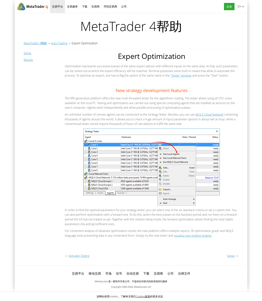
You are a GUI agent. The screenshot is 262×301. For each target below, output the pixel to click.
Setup (27, 53)
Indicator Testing (78, 256)
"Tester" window (180, 75)
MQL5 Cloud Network (209, 114)
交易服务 (72, 6)
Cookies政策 (143, 296)
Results (28, 60)
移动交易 (95, 273)
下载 (84, 6)
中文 (238, 6)
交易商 (95, 6)
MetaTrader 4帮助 (35, 43)
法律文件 (184, 273)
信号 (119, 273)
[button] (228, 6)
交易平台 (57, 6)
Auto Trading (59, 43)
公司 (124, 6)
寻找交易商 (110, 6)
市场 (108, 273)
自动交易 (132, 273)
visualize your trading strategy (193, 236)
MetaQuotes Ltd (142, 286)
